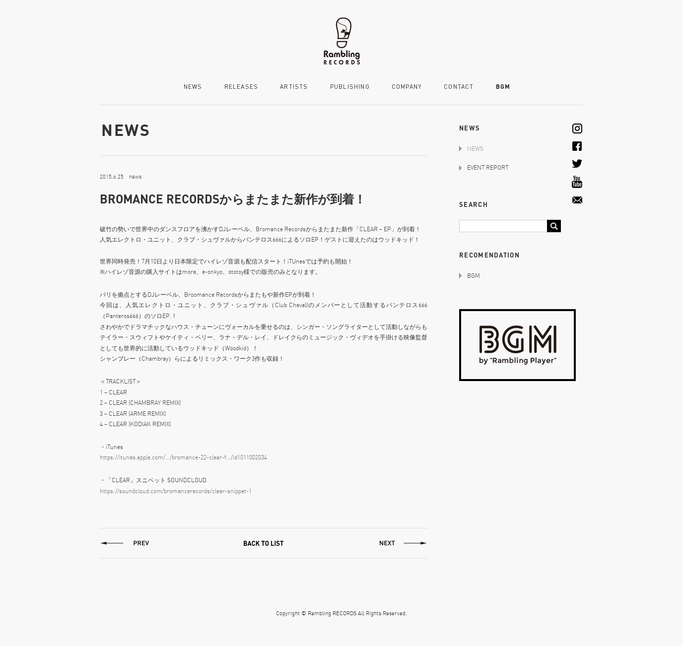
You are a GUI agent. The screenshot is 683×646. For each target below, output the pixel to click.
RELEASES (241, 87)
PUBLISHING (350, 87)
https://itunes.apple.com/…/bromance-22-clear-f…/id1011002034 (183, 457)
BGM (503, 86)
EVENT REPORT (487, 167)
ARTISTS (294, 87)
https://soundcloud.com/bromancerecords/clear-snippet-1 (176, 491)
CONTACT (459, 87)
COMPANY (407, 87)
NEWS (193, 87)
